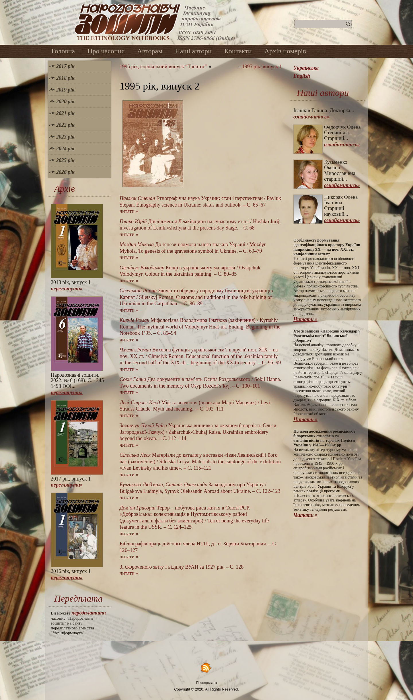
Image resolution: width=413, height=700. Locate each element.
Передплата (206, 682)
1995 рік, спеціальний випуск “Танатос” (163, 66)
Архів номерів (285, 51)
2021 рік (65, 113)
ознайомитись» (311, 117)
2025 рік (65, 160)
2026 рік (65, 172)
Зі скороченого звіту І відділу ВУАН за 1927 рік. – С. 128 (181, 567)
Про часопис (105, 51)
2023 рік (65, 137)
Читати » (305, 319)
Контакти (238, 51)
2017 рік (65, 66)
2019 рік (65, 90)
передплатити (88, 613)
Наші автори (193, 51)
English (301, 76)
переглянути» (67, 288)
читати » (129, 211)
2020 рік (65, 101)
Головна (63, 51)
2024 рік (65, 148)
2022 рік (65, 125)
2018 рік (65, 78)
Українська (306, 68)
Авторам (149, 51)
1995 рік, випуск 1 (262, 66)
